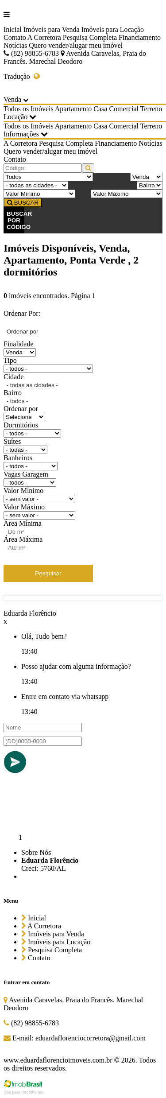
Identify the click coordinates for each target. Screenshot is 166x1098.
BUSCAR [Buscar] (23, 202)
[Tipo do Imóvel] (48, 177)
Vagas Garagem (26, 474)
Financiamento (140, 37)
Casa (100, 109)
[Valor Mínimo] (39, 194)
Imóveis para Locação (112, 29)
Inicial (13, 29)
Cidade (13, 376)
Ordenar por (21, 408)
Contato (15, 37)
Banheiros (18, 458)
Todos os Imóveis (29, 109)
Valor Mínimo (23, 490)
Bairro (13, 392)
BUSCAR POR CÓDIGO (15, 220)
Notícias (15, 45)
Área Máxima (23, 539)
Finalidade (19, 344)
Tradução (22, 76)
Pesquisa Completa (90, 37)
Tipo (10, 360)
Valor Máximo (24, 507)
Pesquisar (48, 573)
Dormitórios (21, 425)
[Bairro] (149, 185)
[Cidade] (36, 185)
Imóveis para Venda (51, 29)
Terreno (151, 109)
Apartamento (73, 109)
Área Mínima (23, 523)
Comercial (124, 109)
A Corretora (44, 37)
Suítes (12, 441)
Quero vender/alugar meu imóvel (76, 45)
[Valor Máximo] (126, 194)
